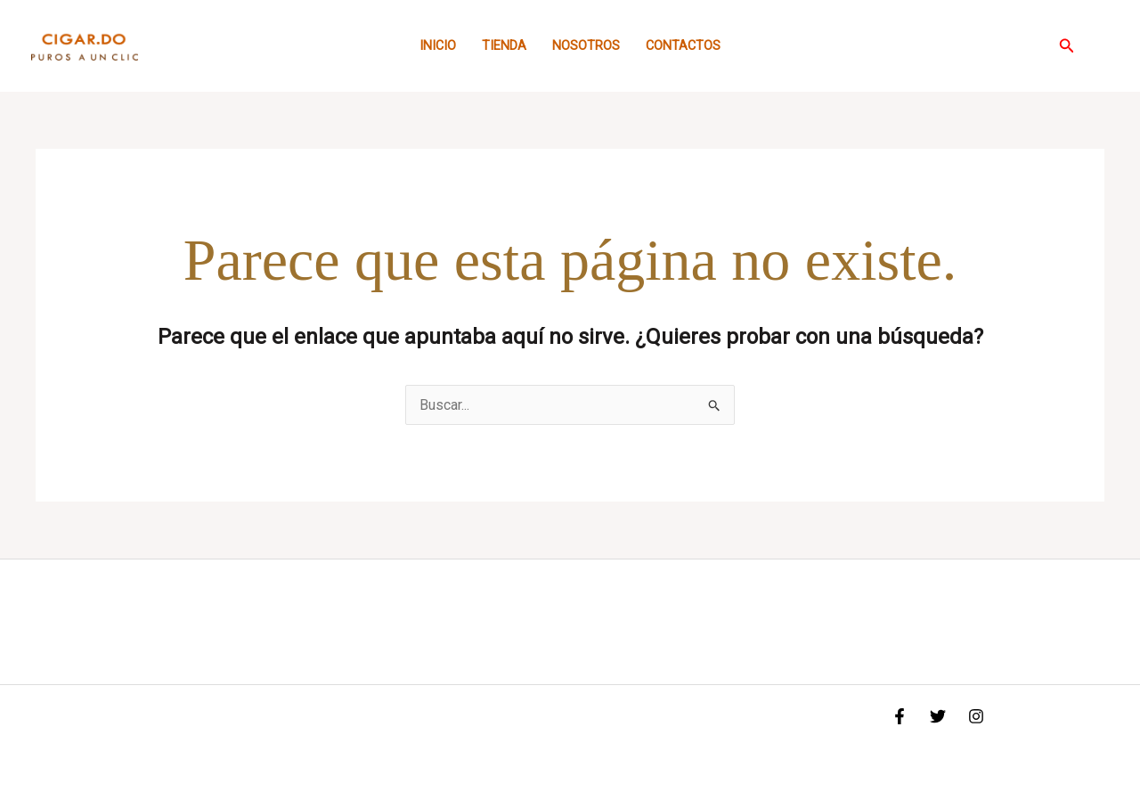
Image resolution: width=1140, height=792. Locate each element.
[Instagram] (976, 716)
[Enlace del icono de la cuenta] (1101, 46)
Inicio (437, 45)
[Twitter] (938, 716)
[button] (1067, 46)
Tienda (504, 45)
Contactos (683, 45)
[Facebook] (900, 716)
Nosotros (586, 45)
